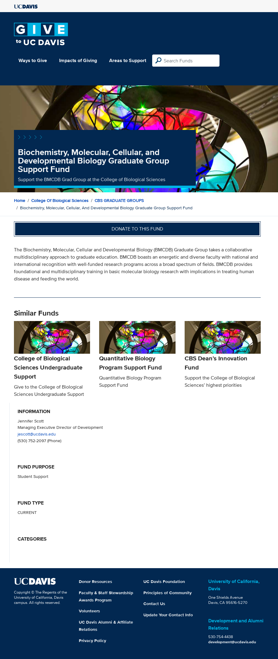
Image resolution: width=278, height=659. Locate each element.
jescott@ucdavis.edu (37, 434)
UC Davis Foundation (164, 581)
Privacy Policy (92, 640)
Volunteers (89, 611)
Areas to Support (127, 60)
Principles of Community (167, 593)
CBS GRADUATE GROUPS (119, 200)
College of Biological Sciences (60, 200)
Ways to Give (32, 60)
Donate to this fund (137, 228)
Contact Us (154, 604)
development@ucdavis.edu (232, 642)
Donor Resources (95, 581)
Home (19, 200)
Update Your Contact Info (168, 615)
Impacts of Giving (78, 60)
